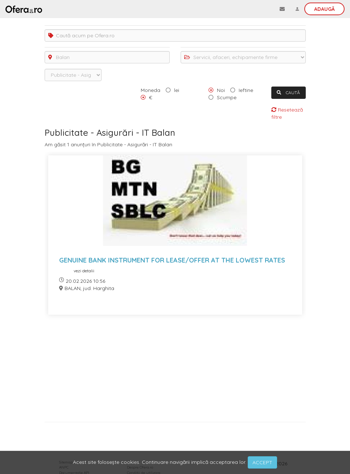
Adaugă (324, 9)
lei (176, 90)
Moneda (150, 90)
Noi (221, 90)
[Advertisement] (175, 371)
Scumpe (226, 97)
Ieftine (246, 90)
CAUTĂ (288, 92)
